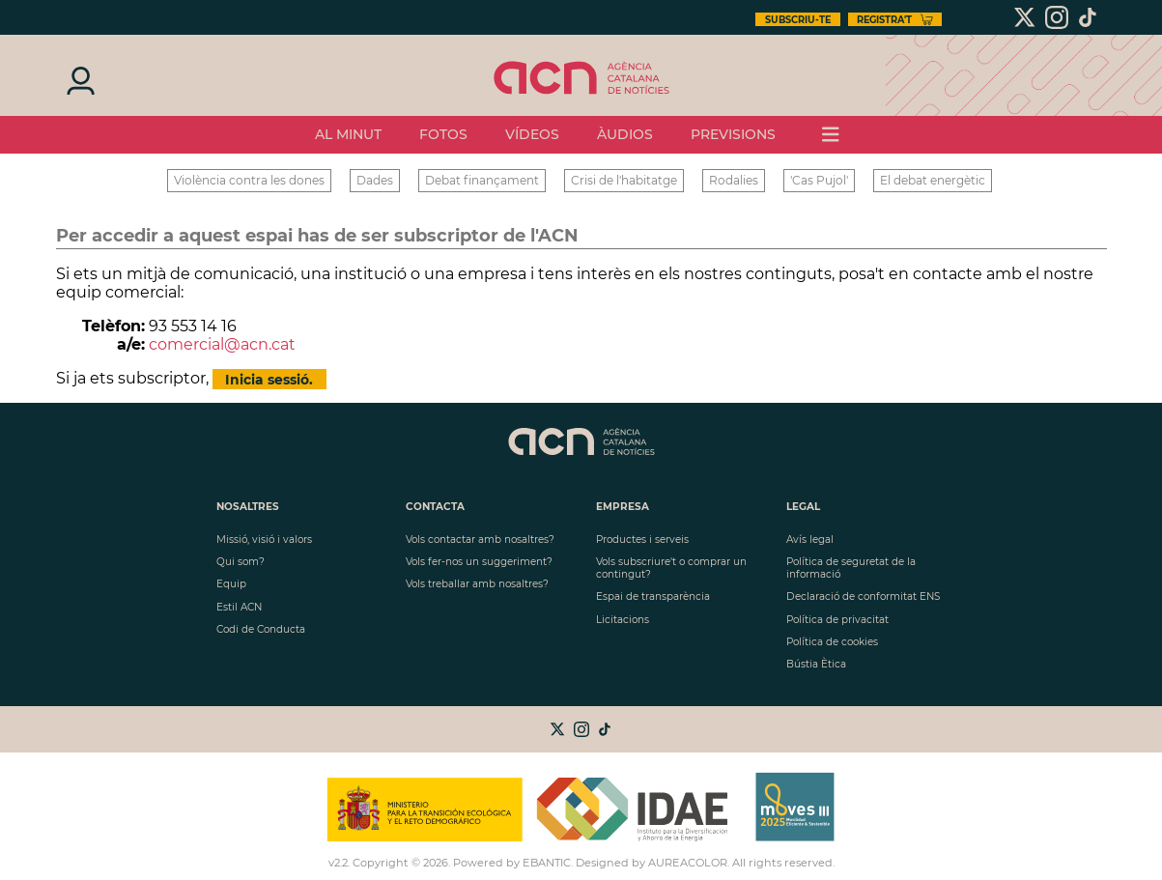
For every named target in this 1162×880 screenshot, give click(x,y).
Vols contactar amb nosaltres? (480, 539)
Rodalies (733, 180)
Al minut (348, 134)
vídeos (532, 134)
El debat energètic (932, 180)
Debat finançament (482, 180)
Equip (231, 584)
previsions (733, 134)
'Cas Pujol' (819, 180)
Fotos (443, 134)
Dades (374, 180)
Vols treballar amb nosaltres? (477, 584)
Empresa (622, 506)
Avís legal (810, 539)
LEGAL (803, 506)
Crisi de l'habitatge (624, 180)
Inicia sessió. (269, 378)
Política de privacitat (837, 619)
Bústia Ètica (816, 664)
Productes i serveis (642, 539)
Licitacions (622, 619)
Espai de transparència (653, 596)
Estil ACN (239, 607)
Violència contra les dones (249, 180)
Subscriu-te (798, 19)
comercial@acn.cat (222, 344)
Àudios (625, 134)
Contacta (435, 506)
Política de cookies (832, 642)
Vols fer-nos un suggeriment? (479, 561)
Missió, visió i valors (264, 539)
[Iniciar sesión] (79, 79)
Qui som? (240, 561)
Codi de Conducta (260, 629)
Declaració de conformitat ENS (863, 596)
